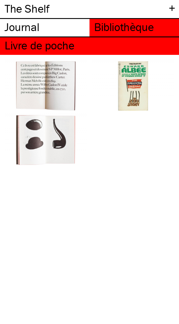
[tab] (45, 27)
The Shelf (27, 8)
